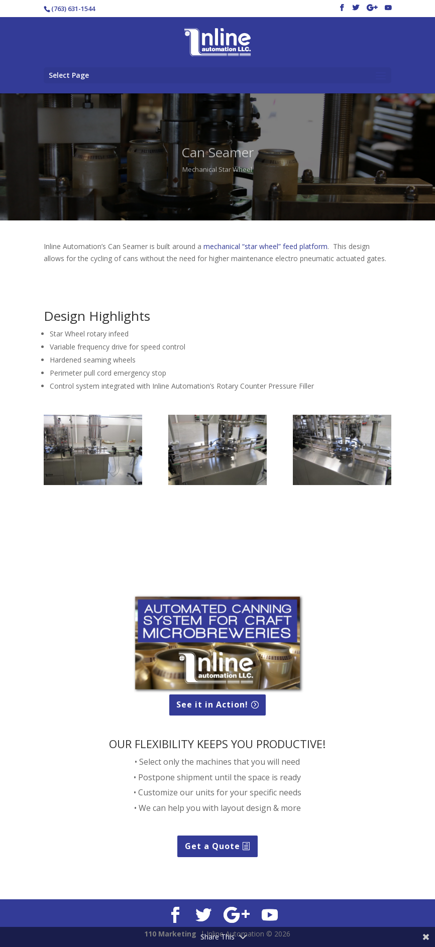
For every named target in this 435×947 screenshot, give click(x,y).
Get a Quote (212, 846)
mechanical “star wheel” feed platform (265, 246)
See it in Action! (212, 704)
